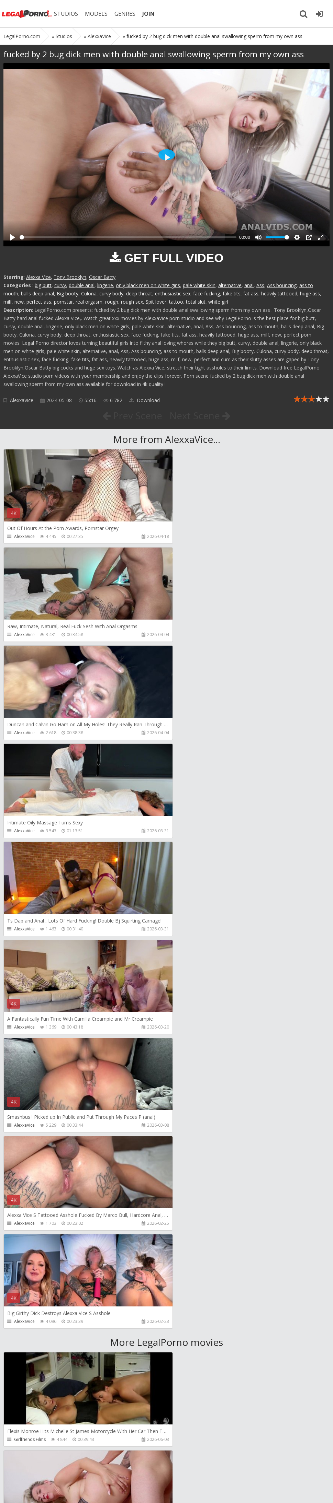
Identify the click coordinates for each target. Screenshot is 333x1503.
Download (144, 400)
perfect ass (38, 301)
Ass (260, 285)
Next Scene (200, 415)
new (19, 301)
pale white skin (199, 285)
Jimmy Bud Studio (196, 1341)
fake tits (232, 293)
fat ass (250, 293)
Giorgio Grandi (28, 1341)
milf (7, 301)
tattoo (176, 301)
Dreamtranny (27, 1145)
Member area (52, 1470)
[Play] (12, 237)
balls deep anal (37, 293)
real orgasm (89, 301)
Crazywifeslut (192, 1243)
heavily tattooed (279, 293)
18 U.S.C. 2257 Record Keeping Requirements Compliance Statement (222, 1491)
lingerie (105, 285)
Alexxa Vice (38, 277)
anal (249, 285)
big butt (43, 285)
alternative (230, 285)
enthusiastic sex (172, 293)
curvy (60, 285)
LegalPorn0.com (54, 1491)
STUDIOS (67, 13)
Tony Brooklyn (70, 277)
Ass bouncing (282, 285)
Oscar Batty (102, 277)
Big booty (67, 293)
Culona (89, 293)
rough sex (132, 301)
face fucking (206, 293)
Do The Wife (191, 1047)
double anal (82, 285)
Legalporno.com (27, 13)
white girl (218, 301)
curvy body (111, 293)
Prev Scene (132, 415)
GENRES (125, 13)
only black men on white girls (148, 285)
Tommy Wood (193, 1145)
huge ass (310, 293)
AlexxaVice (21, 400)
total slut (196, 301)
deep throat (139, 293)
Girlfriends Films (30, 1047)
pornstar (63, 301)
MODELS (97, 13)
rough (111, 301)
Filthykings (24, 1243)
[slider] (128, 237)
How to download (101, 1470)
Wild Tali (22, 1439)
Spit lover (156, 301)
